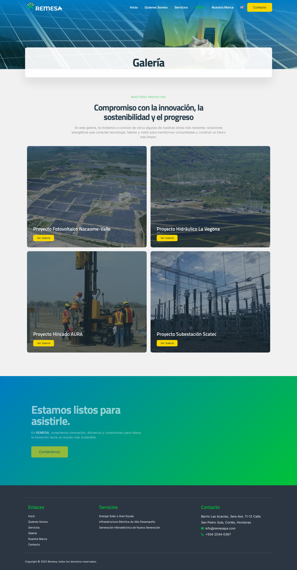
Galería (200, 7)
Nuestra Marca (223, 7)
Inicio (134, 7)
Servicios (181, 7)
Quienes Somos (156, 7)
